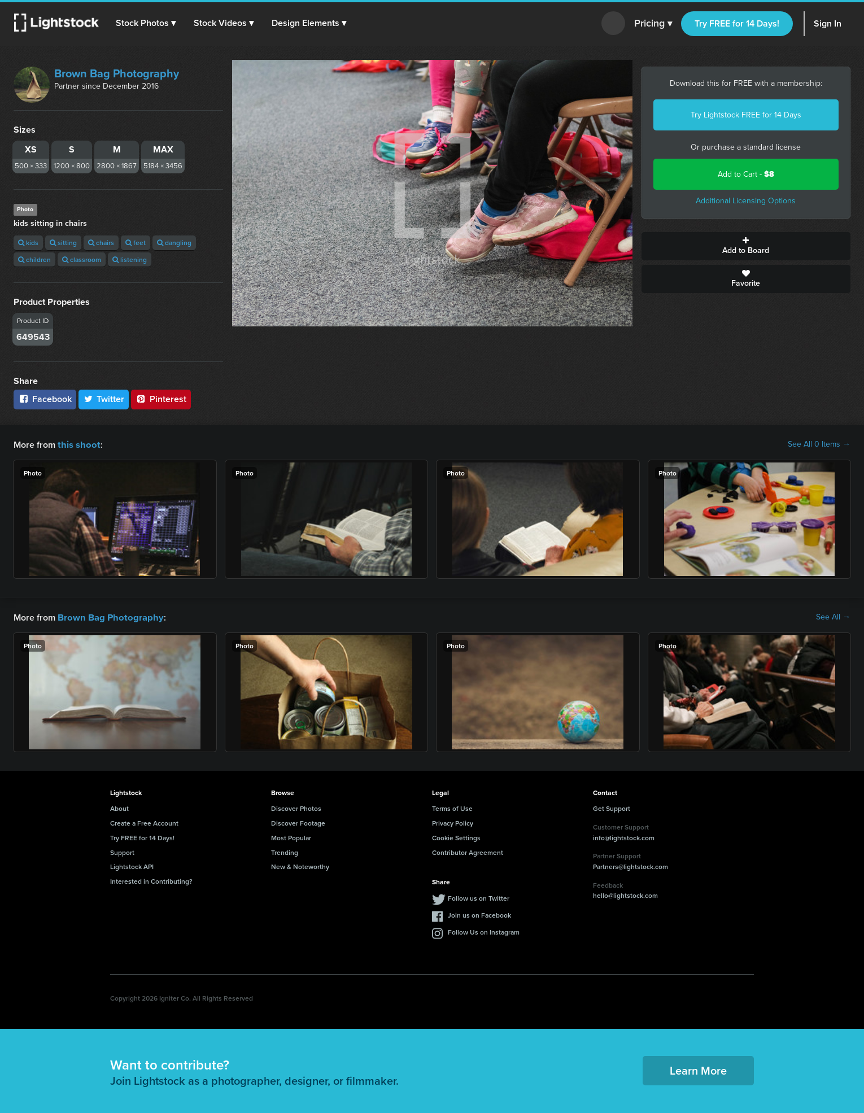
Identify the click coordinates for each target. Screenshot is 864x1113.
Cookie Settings (456, 836)
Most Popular (291, 836)
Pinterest (161, 398)
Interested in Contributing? (151, 880)
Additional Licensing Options (746, 201)
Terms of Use (452, 807)
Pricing (653, 23)
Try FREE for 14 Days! (737, 23)
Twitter (104, 398)
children (34, 259)
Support (122, 851)
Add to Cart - (746, 174)
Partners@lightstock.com (630, 865)
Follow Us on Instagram (484, 931)
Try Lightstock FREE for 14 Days (746, 115)
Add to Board (746, 246)
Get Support (611, 807)
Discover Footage (298, 822)
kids (28, 242)
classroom (81, 259)
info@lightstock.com (623, 836)
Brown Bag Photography (116, 73)
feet (135, 242)
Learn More (698, 1069)
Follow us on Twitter (478, 897)
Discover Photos (296, 807)
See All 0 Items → (819, 444)
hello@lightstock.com (625, 894)
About (119, 807)
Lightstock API (132, 865)
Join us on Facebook (479, 914)
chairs (101, 242)
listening (129, 259)
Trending (284, 851)
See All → (833, 616)
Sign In (827, 23)
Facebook (45, 398)
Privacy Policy (452, 822)
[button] (146, 23)
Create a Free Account (144, 822)
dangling (174, 242)
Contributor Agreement (467, 851)
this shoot (77, 444)
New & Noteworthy (300, 865)
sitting (63, 242)
